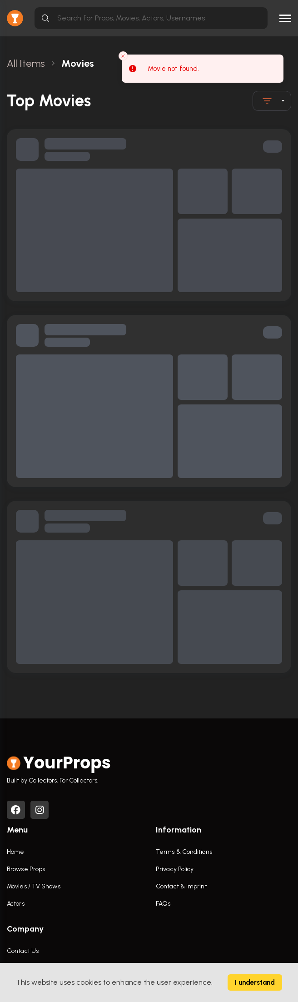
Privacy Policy (175, 869)
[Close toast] (123, 55)
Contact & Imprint (181, 886)
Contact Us (23, 951)
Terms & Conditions (184, 852)
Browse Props (26, 869)
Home (15, 852)
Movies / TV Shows (33, 886)
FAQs (163, 903)
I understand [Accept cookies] (255, 982)
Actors (16, 903)
